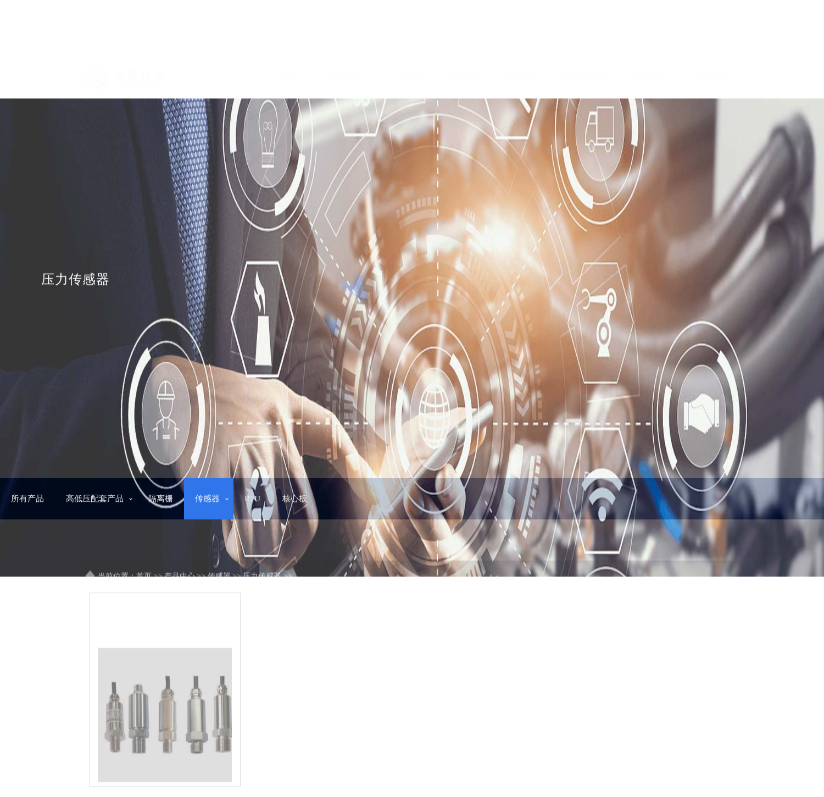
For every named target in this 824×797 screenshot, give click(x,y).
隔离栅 (160, 498)
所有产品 (27, 498)
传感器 (207, 498)
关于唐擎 (651, 73)
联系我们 (712, 73)
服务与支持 (591, 73)
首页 (287, 73)
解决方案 (469, 73)
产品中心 (348, 73)
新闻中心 (530, 73)
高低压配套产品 (95, 498)
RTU (252, 498)
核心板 (294, 498)
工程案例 (408, 73)
